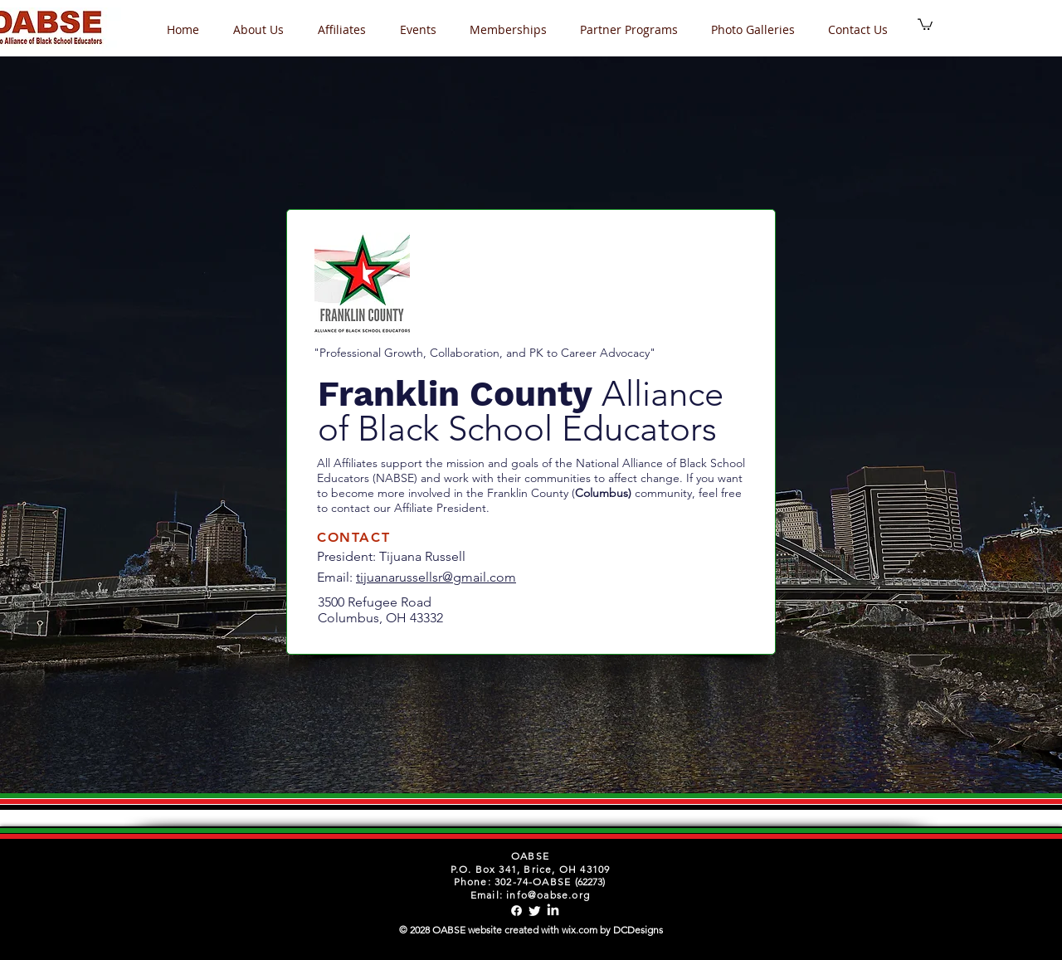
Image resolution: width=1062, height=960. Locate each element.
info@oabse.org (548, 895)
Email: (336, 577)
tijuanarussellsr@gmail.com (436, 577)
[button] (422, 29)
